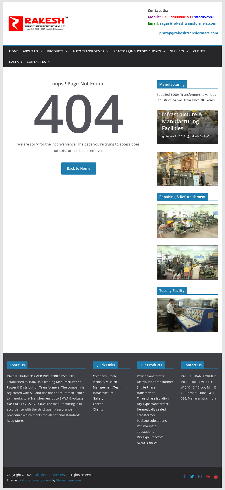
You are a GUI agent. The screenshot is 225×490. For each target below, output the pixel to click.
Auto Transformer (88, 51)
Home (13, 51)
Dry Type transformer (153, 403)
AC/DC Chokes (147, 442)
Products (55, 51)
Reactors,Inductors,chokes (137, 51)
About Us (30, 51)
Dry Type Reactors (150, 437)
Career (98, 403)
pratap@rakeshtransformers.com (188, 33)
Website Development (35, 480)
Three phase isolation (153, 398)
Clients (199, 51)
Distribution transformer (155, 381)
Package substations (152, 420)
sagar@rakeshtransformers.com (188, 23)
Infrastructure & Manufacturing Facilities (182, 121)
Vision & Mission (105, 381)
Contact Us (36, 62)
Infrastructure (103, 392)
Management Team (107, 387)
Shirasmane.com (68, 480)
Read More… (16, 420)
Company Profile (105, 376)
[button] (40, 51)
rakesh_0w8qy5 (200, 136)
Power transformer (151, 376)
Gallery (98, 398)
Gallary (15, 62)
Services (177, 51)
